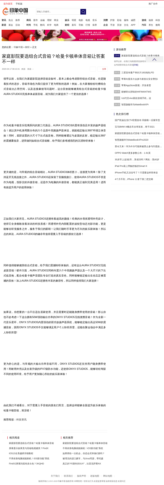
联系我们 (68, 476)
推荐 (17, 20)
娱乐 (67, 20)
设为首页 (8, 3)
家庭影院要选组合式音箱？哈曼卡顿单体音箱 (31, 443)
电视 (88, 20)
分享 (104, 69)
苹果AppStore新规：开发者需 (136, 85)
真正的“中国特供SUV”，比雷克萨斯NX (82, 463)
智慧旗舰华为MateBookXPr (135, 104)
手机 (35, 25)
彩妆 (119, 20)
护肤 (112, 20)
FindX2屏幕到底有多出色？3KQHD (26, 463)
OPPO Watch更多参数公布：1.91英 (133, 153)
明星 (74, 20)
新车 (74, 25)
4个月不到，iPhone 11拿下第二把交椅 (134, 179)
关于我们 (55, 476)
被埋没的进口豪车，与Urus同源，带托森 (83, 458)
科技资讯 (21, 419)
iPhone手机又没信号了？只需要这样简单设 (136, 172)
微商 (158, 25)
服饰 (126, 20)
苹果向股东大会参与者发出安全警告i (139, 79)
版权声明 (81, 476)
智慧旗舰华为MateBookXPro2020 (131, 140)
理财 (49, 20)
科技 (158, 20)
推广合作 (154, 4)
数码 (42, 25)
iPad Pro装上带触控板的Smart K (131, 166)
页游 (119, 25)
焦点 (10, 20)
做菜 (151, 20)
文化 (126, 25)
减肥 (133, 20)
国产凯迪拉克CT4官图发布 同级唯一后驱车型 (137, 120)
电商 (56, 25)
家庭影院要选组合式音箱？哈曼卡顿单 (140, 55)
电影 (81, 20)
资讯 (4, 20)
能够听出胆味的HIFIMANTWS (136, 91)
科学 (49, 25)
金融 (42, 20)
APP (133, 25)
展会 (10, 25)
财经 (67, 25)
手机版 (19, 3)
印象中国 (18, 47)
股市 (35, 20)
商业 (56, 20)
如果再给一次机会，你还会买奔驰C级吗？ (84, 453)
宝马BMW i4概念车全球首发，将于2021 (135, 126)
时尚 (28, 25)
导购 (81, 25)
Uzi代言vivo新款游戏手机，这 (136, 98)
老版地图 (94, 476)
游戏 (144, 20)
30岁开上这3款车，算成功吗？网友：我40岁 (137, 159)
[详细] (135, 65)
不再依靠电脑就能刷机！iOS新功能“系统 (29, 458)
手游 (112, 25)
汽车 (144, 25)
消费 (105, 20)
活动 (17, 25)
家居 (4, 25)
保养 (94, 25)
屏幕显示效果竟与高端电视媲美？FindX (29, 448)
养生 (151, 25)
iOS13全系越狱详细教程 (21, 453)
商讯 (28, 20)
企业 (105, 25)
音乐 (94, 20)
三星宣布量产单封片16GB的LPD (137, 72)
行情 (88, 25)
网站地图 (107, 476)
